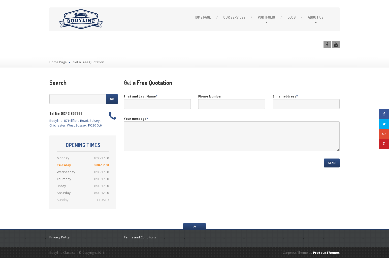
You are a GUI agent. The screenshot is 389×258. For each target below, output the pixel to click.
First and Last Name (141, 96)
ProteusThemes (326, 252)
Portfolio (266, 17)
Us (316, 17)
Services (234, 17)
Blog (291, 17)
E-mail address (285, 96)
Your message (136, 119)
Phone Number (210, 96)
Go (112, 99)
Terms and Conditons (140, 237)
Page (202, 17)
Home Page (58, 62)
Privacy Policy (59, 237)
